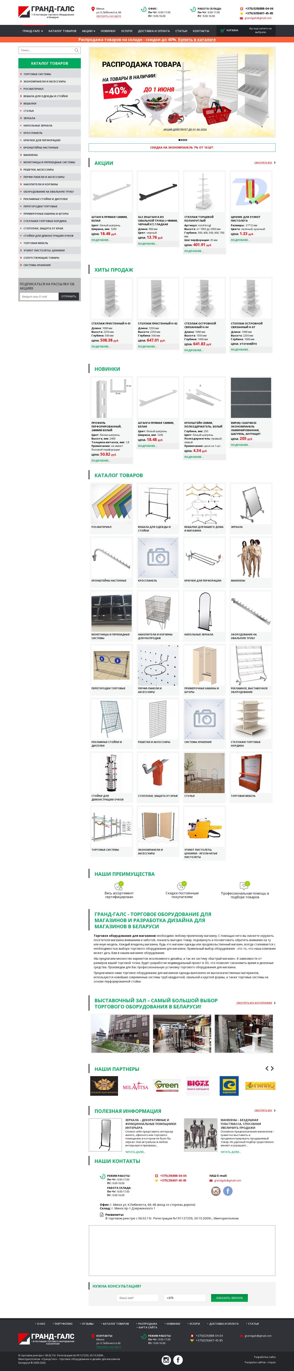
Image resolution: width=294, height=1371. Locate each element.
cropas (271, 1362)
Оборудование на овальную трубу (244, 636)
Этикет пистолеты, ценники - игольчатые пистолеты (200, 853)
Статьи (181, 31)
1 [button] (179, 139)
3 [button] (183, 139)
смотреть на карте (108, 16)
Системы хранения (198, 742)
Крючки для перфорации (202, 580)
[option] (182, 92)
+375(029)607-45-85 (209, 1340)
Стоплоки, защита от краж (158, 796)
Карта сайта (148, 1327)
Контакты (201, 31)
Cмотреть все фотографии (254, 1002)
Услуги (126, 31)
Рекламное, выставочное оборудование (249, 690)
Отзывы (88, 1323)
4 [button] (186, 139)
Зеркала (237, 527)
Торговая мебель (243, 796)
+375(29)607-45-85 (173, 1180)
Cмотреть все (263, 162)
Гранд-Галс (31, 31)
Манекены (238, 580)
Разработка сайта (265, 1357)
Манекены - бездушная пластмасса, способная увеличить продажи (241, 1124)
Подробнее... (101, 240)
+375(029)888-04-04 (209, 1336)
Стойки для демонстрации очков (107, 797)
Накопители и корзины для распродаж (155, 636)
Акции (87, 31)
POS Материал (101, 527)
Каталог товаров (62, 31)
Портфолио (63, 1323)
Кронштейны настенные (108, 580)
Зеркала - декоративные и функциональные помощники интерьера (150, 1124)
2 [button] (181, 139)
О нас (41, 1323)
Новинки (108, 31)
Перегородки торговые (108, 688)
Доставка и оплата (154, 31)
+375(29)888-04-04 (173, 1176)
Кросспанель (147, 580)
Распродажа (147, 1323)
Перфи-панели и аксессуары (150, 690)
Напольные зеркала (198, 634)
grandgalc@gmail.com (258, 18)
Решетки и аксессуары (154, 742)
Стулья (189, 796)
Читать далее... (135, 1152)
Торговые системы (105, 849)
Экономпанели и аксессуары (150, 851)
